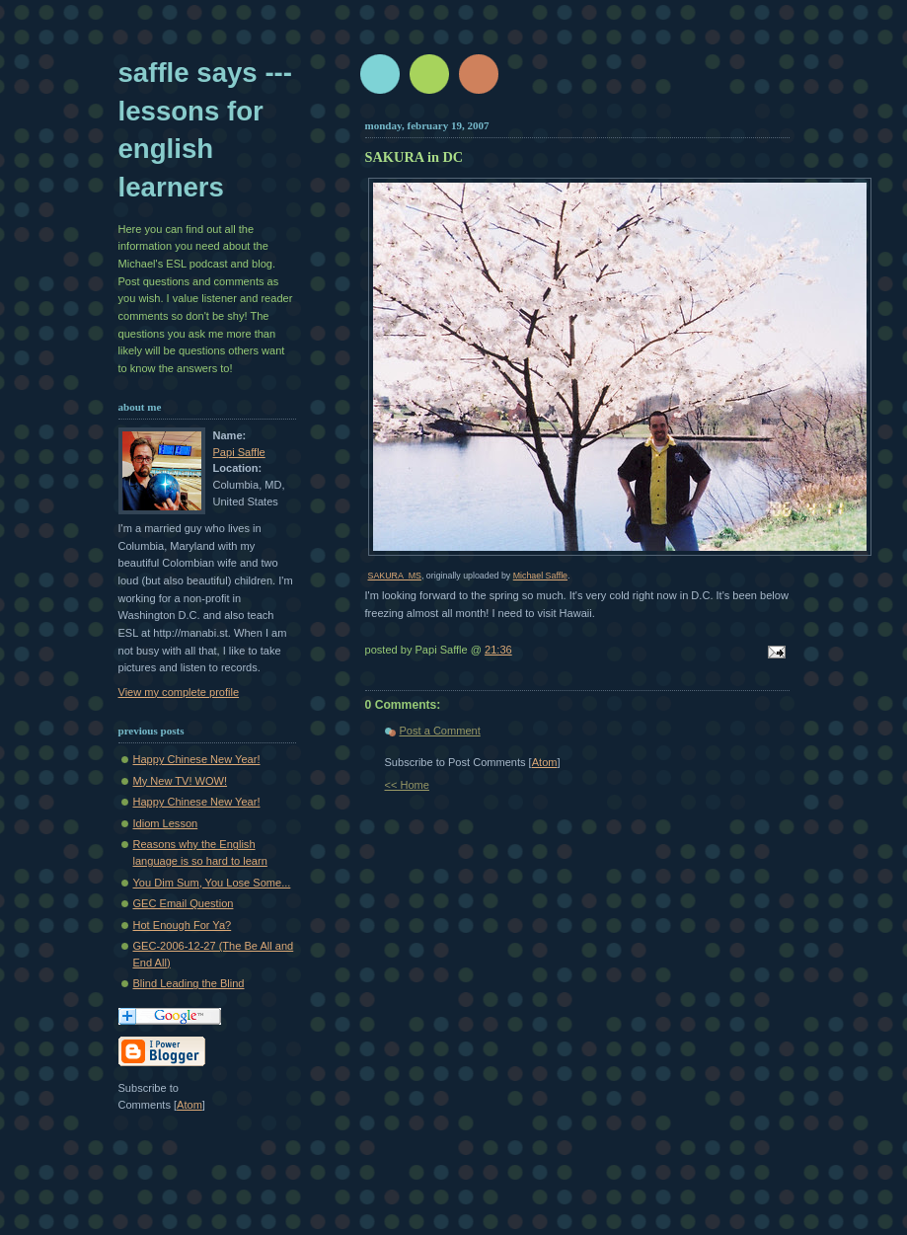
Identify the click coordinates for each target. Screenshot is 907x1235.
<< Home (407, 785)
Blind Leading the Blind (189, 983)
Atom (545, 762)
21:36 (498, 650)
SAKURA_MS (394, 575)
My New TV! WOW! (180, 781)
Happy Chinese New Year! (197, 759)
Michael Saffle (540, 575)
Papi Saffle (239, 452)
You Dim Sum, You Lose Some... (212, 882)
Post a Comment (440, 730)
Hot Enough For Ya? (182, 925)
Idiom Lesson (165, 823)
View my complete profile (179, 692)
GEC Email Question (183, 903)
